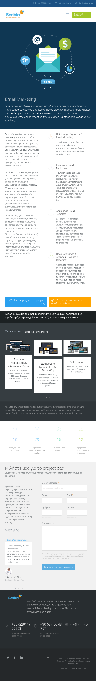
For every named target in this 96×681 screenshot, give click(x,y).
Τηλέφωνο (46, 507)
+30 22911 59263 (44, 3)
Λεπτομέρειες (48, 523)
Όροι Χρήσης (65, 668)
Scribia (75, 661)
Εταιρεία (70, 507)
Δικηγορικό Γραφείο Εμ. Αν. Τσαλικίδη (48, 367)
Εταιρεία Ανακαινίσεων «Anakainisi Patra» (18, 363)
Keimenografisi (73, 663)
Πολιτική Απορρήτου (79, 668)
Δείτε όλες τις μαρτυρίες (17, 540)
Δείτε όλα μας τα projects (36, 332)
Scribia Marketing (74, 658)
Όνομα (45, 495)
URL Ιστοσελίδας (51, 483)
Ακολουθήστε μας (86, 3)
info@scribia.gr (65, 3)
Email (70, 495)
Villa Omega (77, 362)
